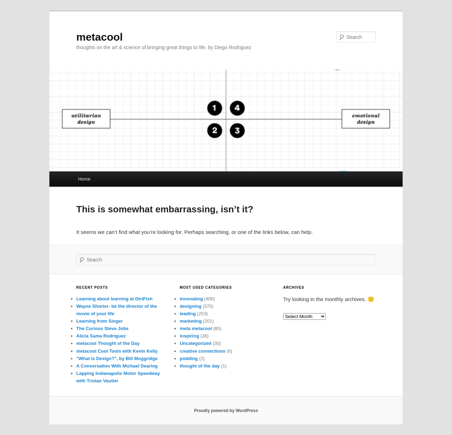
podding (189, 358)
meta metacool (196, 328)
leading (188, 313)
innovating (191, 298)
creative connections (202, 351)
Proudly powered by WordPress (226, 410)
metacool (99, 37)
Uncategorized (196, 343)
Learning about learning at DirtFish (114, 298)
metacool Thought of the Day (107, 343)
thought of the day (200, 366)
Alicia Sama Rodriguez (101, 336)
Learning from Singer (99, 321)
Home (84, 179)
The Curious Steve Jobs (102, 328)
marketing (191, 321)
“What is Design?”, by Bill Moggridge (116, 358)
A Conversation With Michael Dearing (117, 366)
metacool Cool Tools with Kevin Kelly (116, 351)
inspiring (189, 336)
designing (190, 306)
